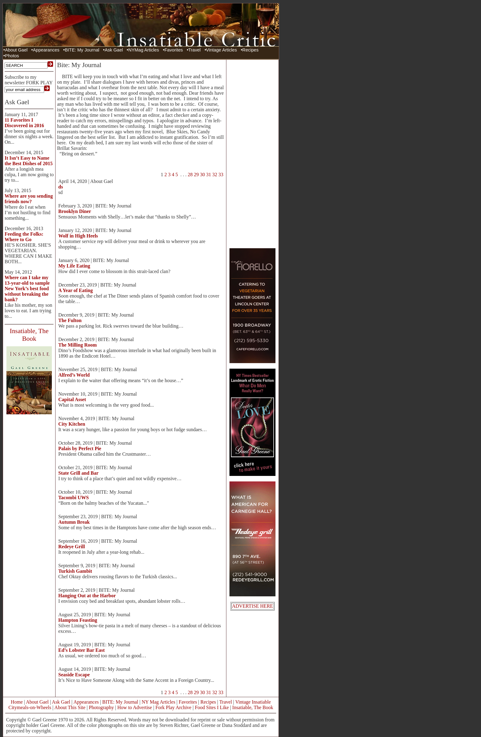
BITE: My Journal (82, 49)
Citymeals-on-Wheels (29, 707)
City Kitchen (71, 424)
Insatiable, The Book (252, 707)
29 (196, 174)
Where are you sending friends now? (29, 198)
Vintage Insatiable (253, 702)
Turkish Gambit (75, 571)
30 (202, 174)
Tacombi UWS (73, 497)
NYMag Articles (143, 49)
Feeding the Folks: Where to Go (24, 236)
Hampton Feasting (77, 620)
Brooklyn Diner (74, 211)
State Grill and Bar (78, 473)
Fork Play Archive (173, 707)
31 (208, 174)
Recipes (250, 49)
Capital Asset (72, 399)
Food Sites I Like (212, 707)
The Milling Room (77, 345)
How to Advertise (134, 707)
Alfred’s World (74, 375)
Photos (12, 55)
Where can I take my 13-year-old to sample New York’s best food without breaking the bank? (27, 288)
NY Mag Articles (158, 702)
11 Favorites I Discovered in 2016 (24, 122)
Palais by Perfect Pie (79, 448)
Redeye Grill (71, 546)
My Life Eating (74, 265)
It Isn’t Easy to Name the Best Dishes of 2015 (28, 160)
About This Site (69, 707)
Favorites (173, 49)
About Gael (16, 49)
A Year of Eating (75, 290)
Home (17, 702)
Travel (194, 49)
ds (60, 186)
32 (214, 174)
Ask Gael (114, 49)
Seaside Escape (74, 674)
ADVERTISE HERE (252, 606)
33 (220, 174)
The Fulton (70, 320)
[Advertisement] (252, 153)
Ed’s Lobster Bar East (81, 650)
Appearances (46, 49)
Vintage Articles (221, 49)
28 (190, 174)
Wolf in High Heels (78, 235)
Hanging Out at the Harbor (87, 595)
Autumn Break (74, 522)
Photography (101, 707)
